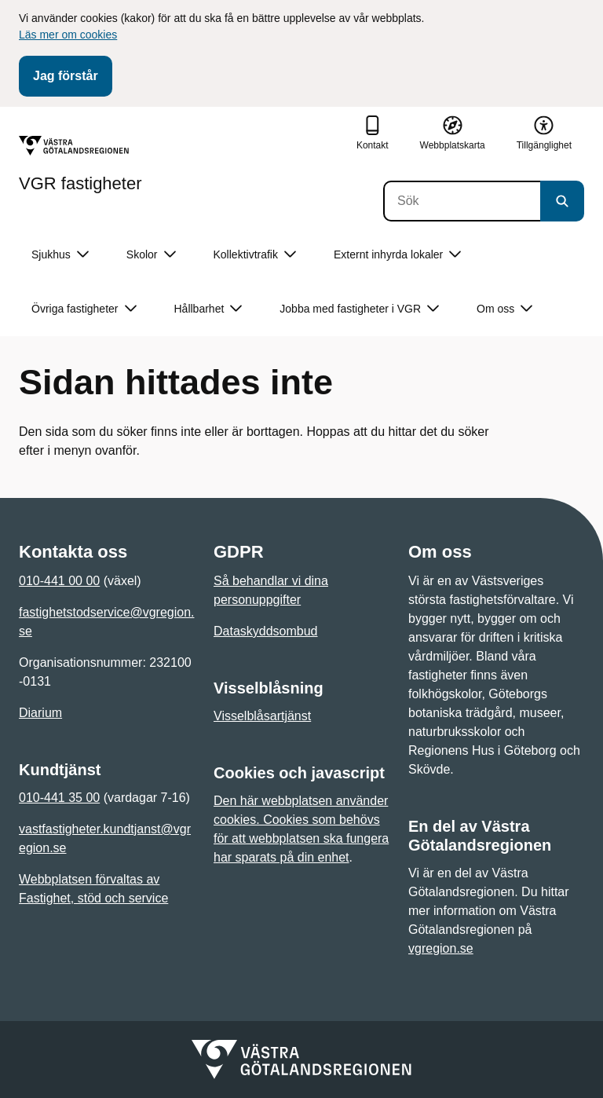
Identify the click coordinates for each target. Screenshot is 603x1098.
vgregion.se (440, 948)
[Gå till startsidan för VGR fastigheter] (80, 164)
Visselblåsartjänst (262, 716)
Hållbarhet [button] (208, 309)
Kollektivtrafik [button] (255, 255)
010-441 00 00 (59, 580)
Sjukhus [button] (60, 255)
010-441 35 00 (59, 797)
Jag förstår (65, 75)
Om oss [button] (504, 309)
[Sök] (461, 201)
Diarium (40, 712)
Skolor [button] (151, 255)
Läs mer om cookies (68, 34)
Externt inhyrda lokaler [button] (397, 255)
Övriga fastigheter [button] (84, 309)
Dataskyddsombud (266, 631)
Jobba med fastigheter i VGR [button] (359, 309)
